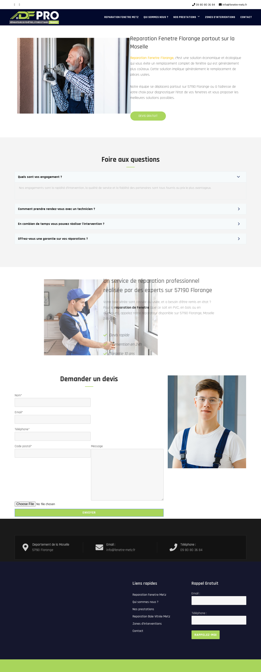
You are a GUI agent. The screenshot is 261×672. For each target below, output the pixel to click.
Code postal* (53, 449)
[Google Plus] (19, 5)
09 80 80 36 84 (205, 5)
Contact (246, 17)
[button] (130, 177)
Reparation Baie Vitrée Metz (151, 616)
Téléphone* (53, 432)
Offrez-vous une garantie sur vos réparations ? (53, 239)
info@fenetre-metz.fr (235, 5)
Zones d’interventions (220, 17)
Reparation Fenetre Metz (121, 17)
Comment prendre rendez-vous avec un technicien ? (56, 209)
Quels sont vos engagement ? (40, 177)
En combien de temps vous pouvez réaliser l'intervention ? (61, 224)
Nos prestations (184, 17)
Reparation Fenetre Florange (138, 57)
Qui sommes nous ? (156, 17)
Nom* (53, 399)
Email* (53, 416)
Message (127, 448)
